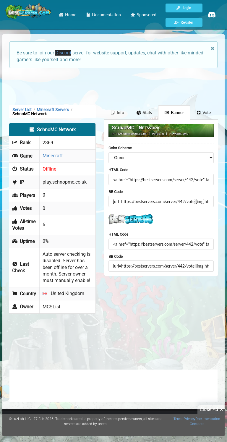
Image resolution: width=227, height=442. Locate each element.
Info (117, 112)
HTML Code (118, 170)
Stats (144, 112)
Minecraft (53, 155)
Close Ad (212, 409)
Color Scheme (120, 148)
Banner (174, 112)
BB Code (115, 192)
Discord (63, 53)
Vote (203, 112)
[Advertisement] (113, 86)
